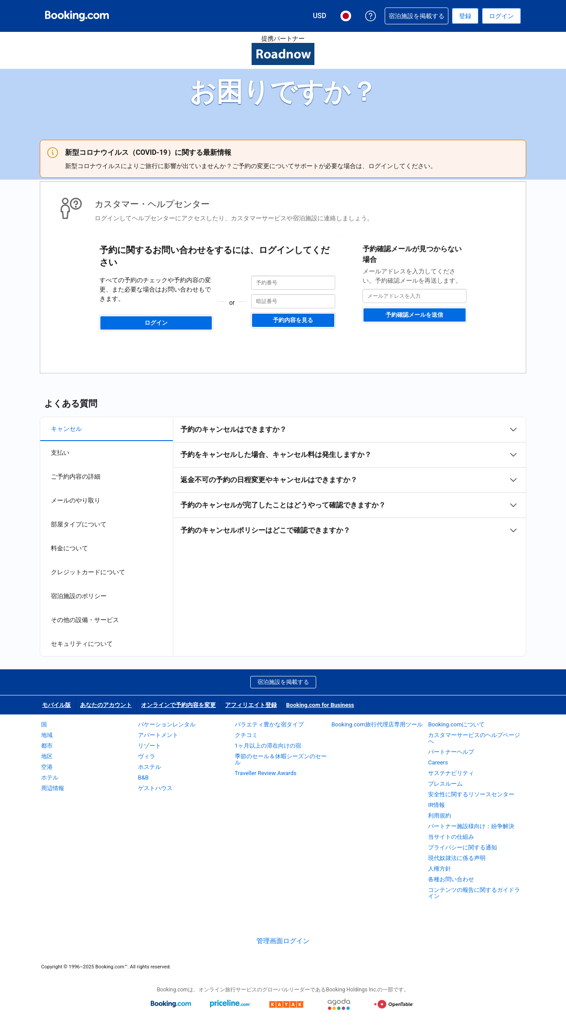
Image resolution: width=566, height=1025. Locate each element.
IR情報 (436, 805)
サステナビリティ (451, 773)
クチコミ (246, 735)
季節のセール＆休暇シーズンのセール (281, 759)
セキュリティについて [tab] (82, 643)
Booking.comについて (456, 724)
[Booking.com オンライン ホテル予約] (77, 16)
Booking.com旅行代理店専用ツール (376, 724)
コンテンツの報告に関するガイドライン (474, 893)
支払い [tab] (60, 452)
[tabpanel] (349, 480)
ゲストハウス (155, 788)
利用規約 (439, 815)
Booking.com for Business (320, 705)
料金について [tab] (69, 548)
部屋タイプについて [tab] (79, 524)
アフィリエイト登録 (251, 705)
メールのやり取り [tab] (75, 500)
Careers (438, 762)
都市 (47, 745)
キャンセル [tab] (66, 428)
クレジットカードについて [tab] (88, 572)
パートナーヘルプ (451, 752)
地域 (47, 735)
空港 (47, 767)
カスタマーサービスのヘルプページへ (474, 738)
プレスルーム (445, 783)
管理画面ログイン (283, 941)
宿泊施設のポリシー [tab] (79, 595)
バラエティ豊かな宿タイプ (269, 724)
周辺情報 (52, 788)
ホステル (149, 767)
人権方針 (439, 868)
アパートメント (158, 735)
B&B (143, 777)
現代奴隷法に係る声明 (457, 858)
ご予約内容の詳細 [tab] (75, 476)
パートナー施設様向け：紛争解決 (471, 826)
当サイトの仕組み (451, 836)
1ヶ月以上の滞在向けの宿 (268, 745)
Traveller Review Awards (266, 773)
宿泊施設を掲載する (283, 682)
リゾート (149, 745)
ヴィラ (146, 756)
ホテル (49, 777)
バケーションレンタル (166, 724)
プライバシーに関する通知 (462, 847)
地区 (47, 756)
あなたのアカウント (106, 705)
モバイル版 (56, 705)
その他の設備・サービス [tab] (85, 619)
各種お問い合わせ (451, 879)
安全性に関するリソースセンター (471, 794)
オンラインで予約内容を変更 (178, 705)
